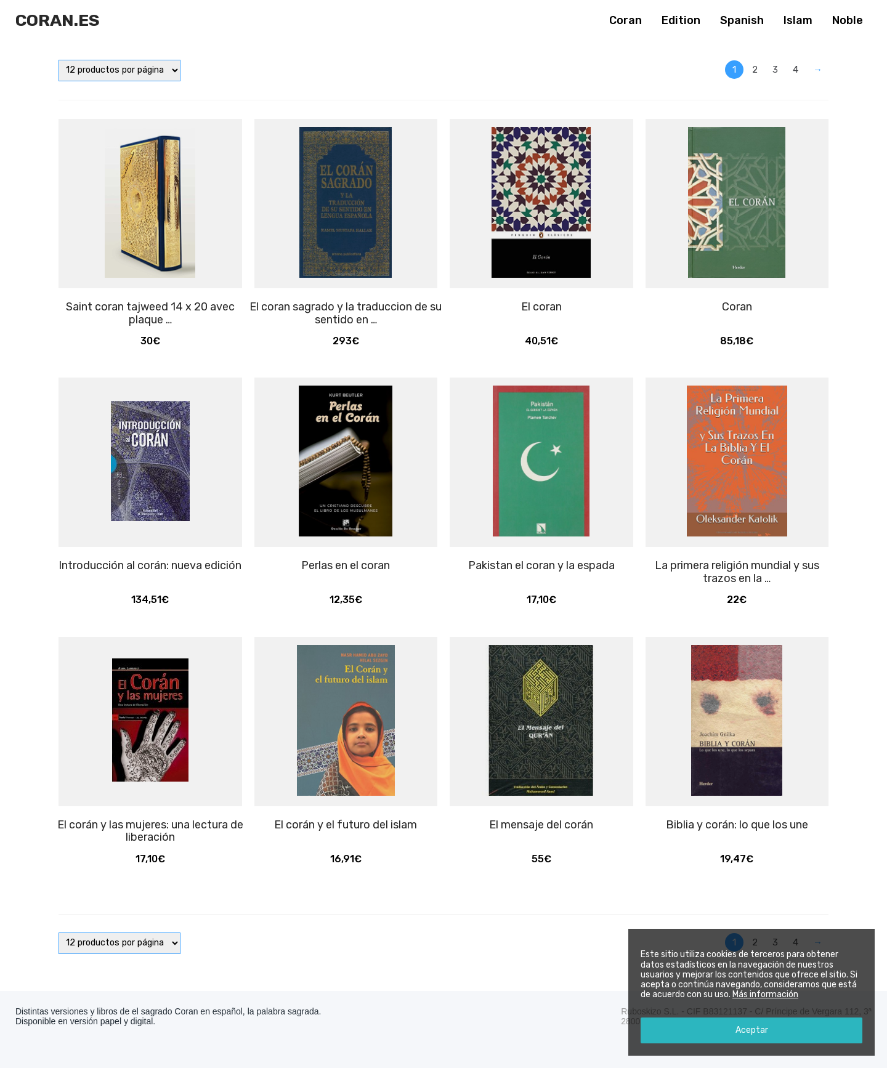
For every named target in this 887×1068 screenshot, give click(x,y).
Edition (681, 20)
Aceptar (751, 1030)
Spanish (742, 20)
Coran (625, 20)
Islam (798, 20)
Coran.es (57, 20)
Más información (765, 994)
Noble (847, 20)
